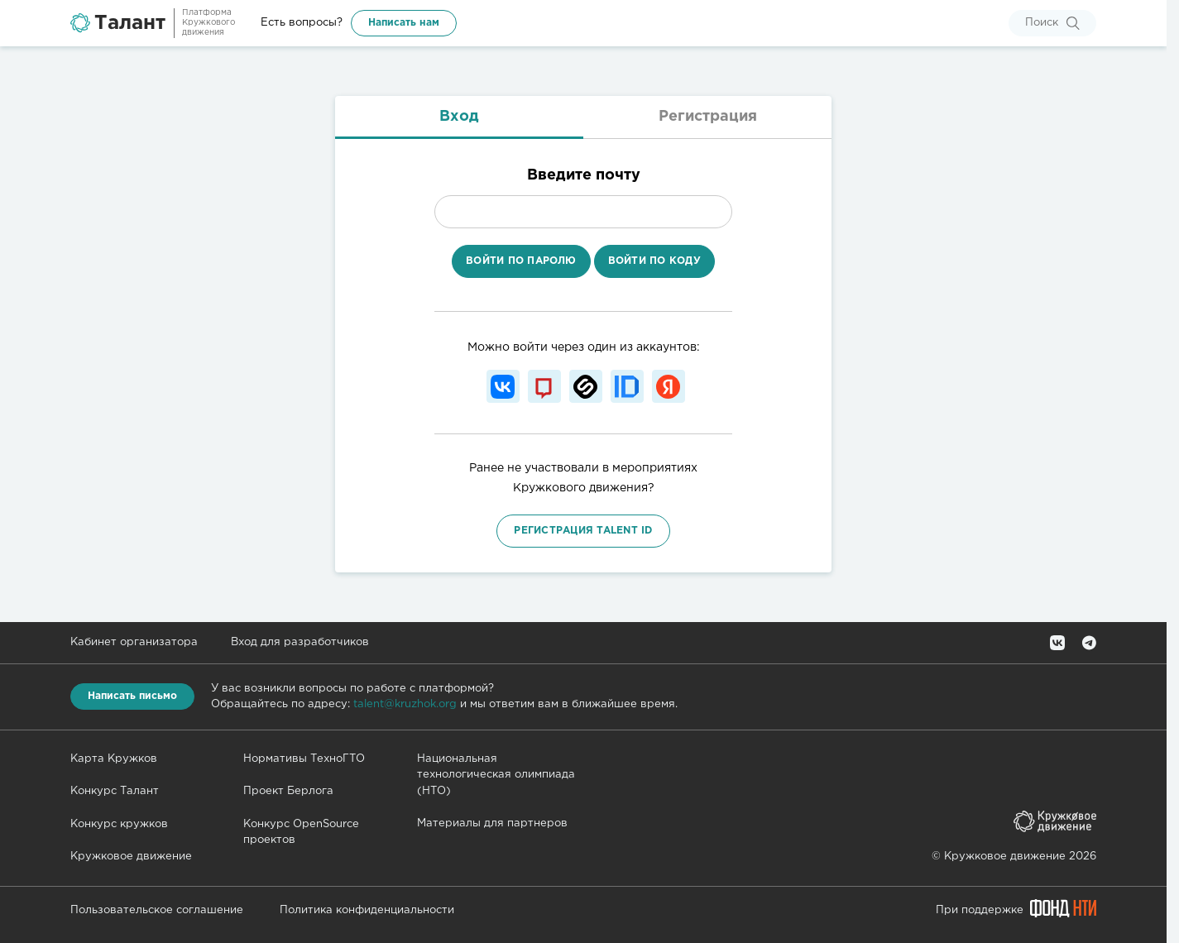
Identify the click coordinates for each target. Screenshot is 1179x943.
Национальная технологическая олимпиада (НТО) (496, 775)
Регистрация (708, 116)
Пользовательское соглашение (156, 910)
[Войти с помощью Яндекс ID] (668, 386)
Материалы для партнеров (492, 823)
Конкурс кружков (119, 824)
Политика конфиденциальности (367, 910)
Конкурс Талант (114, 791)
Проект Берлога (288, 791)
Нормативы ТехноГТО (304, 758)
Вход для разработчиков (300, 642)
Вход (459, 116)
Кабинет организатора (134, 642)
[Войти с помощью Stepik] (585, 386)
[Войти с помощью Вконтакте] (503, 386)
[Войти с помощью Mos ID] (544, 386)
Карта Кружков (113, 758)
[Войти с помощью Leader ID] (627, 386)
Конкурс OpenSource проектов (301, 832)
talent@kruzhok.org (405, 704)
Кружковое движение (131, 856)
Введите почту (583, 175)
